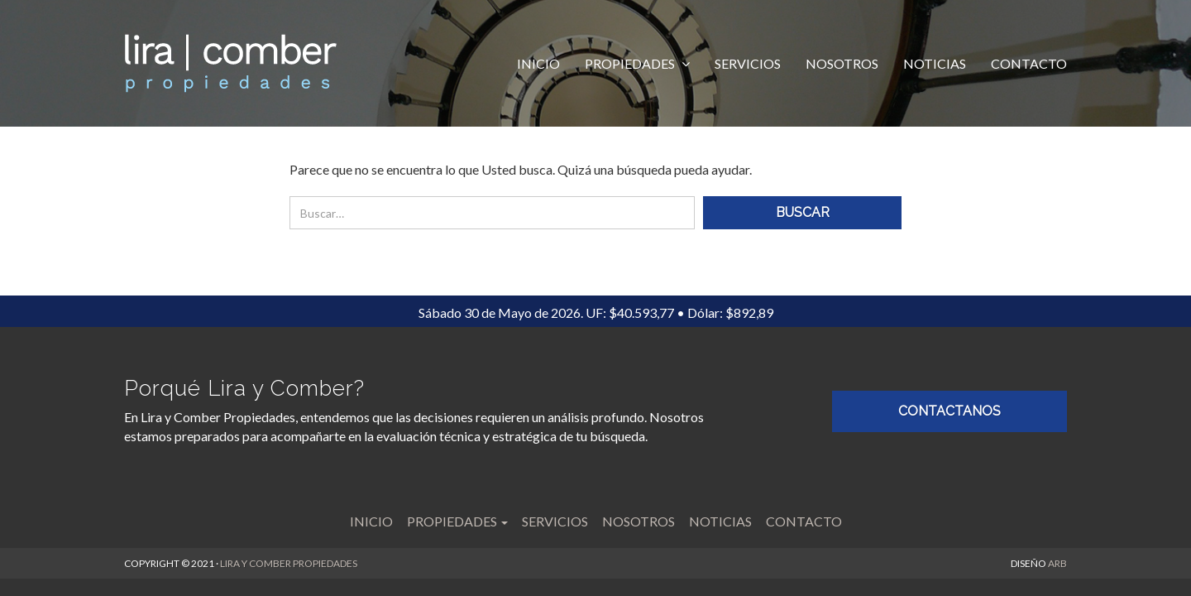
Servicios (748, 63)
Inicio (538, 63)
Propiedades (631, 63)
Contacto (1029, 63)
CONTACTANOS (949, 411)
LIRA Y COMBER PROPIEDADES (288, 563)
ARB (1057, 563)
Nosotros (842, 63)
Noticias (934, 63)
